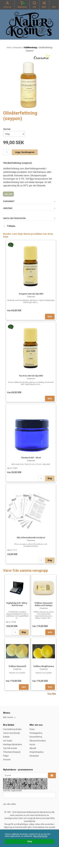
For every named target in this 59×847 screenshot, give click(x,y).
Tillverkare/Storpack (11, 752)
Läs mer (8, 193)
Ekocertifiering (36, 737)
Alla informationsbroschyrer (31, 537)
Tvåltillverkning (30, 47)
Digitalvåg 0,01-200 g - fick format (17, 604)
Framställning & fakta (12, 729)
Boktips (6, 737)
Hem (9, 47)
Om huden (7, 741)
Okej (29, 841)
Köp (50, 478)
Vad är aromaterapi (11, 733)
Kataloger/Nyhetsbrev (12, 744)
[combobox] (9, 717)
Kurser (32, 744)
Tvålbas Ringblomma (43, 666)
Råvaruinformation (38, 741)
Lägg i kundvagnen (24, 152)
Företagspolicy (36, 733)
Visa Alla (51, 694)
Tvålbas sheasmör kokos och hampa (43, 604)
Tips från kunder (10, 748)
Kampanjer (34, 756)
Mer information (40, 836)
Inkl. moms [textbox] (8, 717)
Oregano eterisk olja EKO (31, 294)
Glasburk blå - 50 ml (31, 457)
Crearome (17, 47)
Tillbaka (9, 226)
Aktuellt (33, 748)
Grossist (7, 759)
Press (32, 729)
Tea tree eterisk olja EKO (31, 376)
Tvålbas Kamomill (17, 666)
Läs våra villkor (9, 804)
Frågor (6, 756)
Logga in (7, 7)
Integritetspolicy (37, 752)
